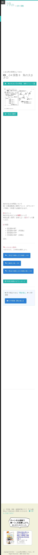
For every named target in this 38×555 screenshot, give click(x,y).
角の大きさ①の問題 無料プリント (20, 83)
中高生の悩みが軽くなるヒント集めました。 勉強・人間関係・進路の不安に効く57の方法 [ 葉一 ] (23, 535)
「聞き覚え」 (22, 293)
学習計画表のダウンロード (15, 281)
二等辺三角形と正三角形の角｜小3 (18, 271)
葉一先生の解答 (10, 114)
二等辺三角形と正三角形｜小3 (16, 255)
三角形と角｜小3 (12, 263)
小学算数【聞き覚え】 (15, 301)
